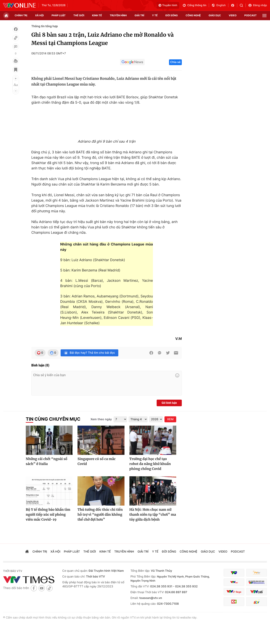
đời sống (172, 15)
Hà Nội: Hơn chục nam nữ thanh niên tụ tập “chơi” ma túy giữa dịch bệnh (152, 515)
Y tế (155, 15)
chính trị (21, 15)
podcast (250, 15)
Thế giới (78, 15)
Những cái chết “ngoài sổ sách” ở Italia (46, 461)
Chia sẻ (175, 62)
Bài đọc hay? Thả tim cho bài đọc (89, 353)
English (218, 5)
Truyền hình (167, 5)
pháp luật (59, 15)
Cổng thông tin (194, 5)
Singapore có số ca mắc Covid (96, 461)
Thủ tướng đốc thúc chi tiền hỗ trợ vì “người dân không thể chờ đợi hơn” (100, 515)
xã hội (39, 15)
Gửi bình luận (169, 403)
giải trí (139, 15)
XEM (170, 419)
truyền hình (118, 15)
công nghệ (193, 15)
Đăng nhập (257, 5)
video (233, 15)
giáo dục (215, 15)
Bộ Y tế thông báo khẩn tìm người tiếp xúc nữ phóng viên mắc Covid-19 (48, 515)
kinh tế (97, 15)
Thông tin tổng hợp (44, 26)
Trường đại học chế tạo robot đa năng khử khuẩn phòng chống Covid (150, 464)
